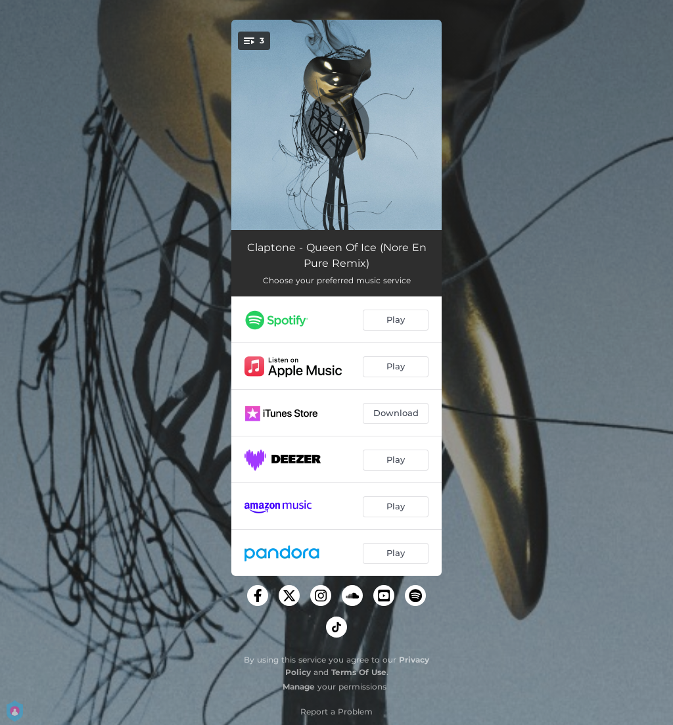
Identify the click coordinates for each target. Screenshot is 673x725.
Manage (299, 686)
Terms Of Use (358, 672)
